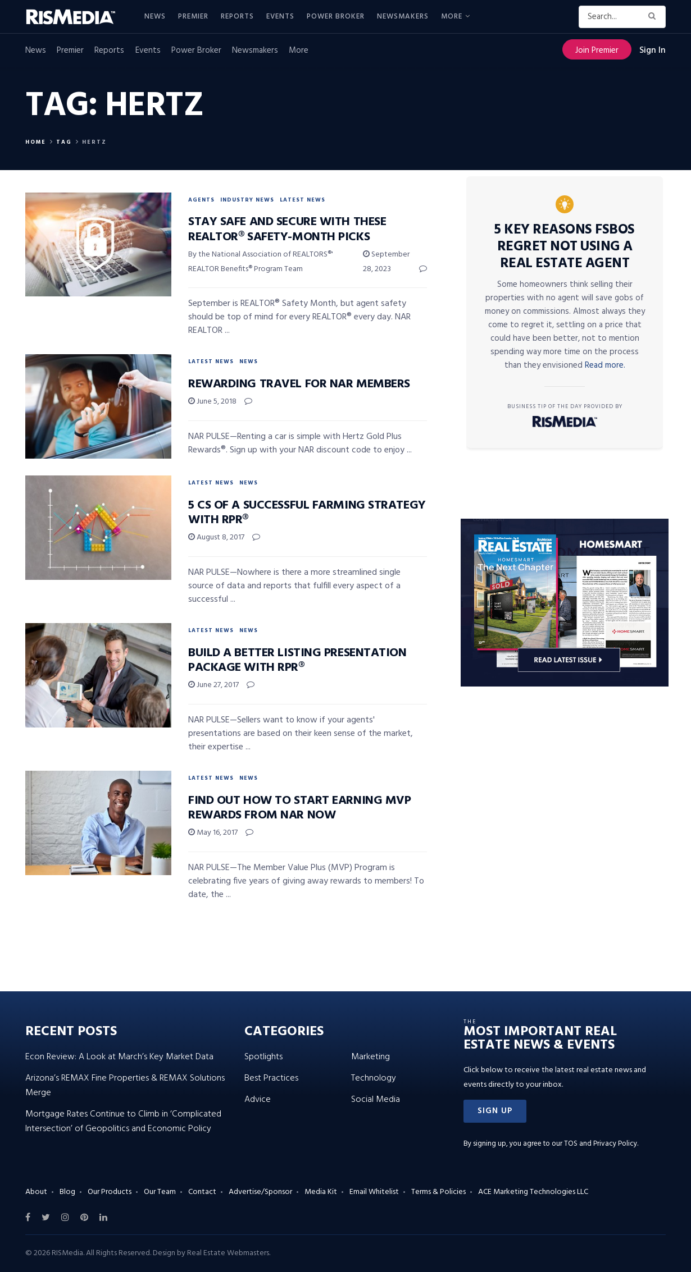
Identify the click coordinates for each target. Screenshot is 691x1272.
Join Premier (597, 50)
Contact (202, 1192)
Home (35, 142)
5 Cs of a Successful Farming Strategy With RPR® (307, 513)
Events (280, 16)
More (451, 16)
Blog (67, 1192)
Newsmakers (403, 16)
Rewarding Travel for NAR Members (299, 384)
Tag (64, 142)
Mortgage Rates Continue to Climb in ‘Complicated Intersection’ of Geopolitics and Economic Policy (123, 1121)
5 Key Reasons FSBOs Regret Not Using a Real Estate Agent (564, 247)
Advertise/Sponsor (260, 1192)
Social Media (375, 1099)
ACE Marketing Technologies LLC (533, 1192)
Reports (237, 16)
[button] (494, 1111)
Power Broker (336, 16)
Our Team (160, 1192)
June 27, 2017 (213, 685)
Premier (193, 16)
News (155, 16)
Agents (201, 200)
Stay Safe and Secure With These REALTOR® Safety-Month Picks (287, 229)
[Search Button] (654, 17)
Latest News (302, 200)
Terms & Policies (438, 1192)
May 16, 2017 (213, 832)
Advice (257, 1099)
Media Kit (320, 1192)
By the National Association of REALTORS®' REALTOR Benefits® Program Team (260, 262)
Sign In (652, 50)
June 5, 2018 (212, 401)
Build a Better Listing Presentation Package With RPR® (297, 660)
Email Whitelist (374, 1192)
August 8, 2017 (216, 537)
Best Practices (271, 1078)
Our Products (109, 1192)
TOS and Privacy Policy (600, 1144)
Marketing (370, 1057)
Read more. (605, 365)
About (36, 1192)
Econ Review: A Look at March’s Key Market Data (119, 1057)
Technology (373, 1078)
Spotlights (263, 1057)
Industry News (247, 200)
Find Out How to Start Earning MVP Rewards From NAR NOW (299, 808)
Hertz (94, 142)
